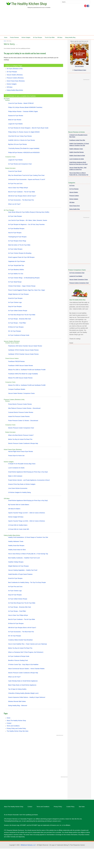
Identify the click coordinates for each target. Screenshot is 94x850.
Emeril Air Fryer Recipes (15, 299)
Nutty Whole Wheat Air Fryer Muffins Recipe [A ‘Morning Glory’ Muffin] (28, 213)
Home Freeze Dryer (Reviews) (16, 82)
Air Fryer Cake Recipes (15, 217)
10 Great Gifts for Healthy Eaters (17, 526)
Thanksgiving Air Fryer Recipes (17, 238)
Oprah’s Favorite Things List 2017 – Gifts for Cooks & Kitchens (26, 514)
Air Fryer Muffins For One (15, 275)
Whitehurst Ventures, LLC (28, 846)
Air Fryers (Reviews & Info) (15, 70)
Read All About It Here (80, 71)
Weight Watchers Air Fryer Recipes (18, 295)
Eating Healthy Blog (74, 210)
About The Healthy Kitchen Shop (16, 722)
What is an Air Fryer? (14, 205)
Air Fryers (71, 187)
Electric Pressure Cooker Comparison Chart (21, 429)
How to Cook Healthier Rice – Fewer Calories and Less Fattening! (27, 645)
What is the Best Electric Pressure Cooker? (21, 436)
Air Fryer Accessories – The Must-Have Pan (21, 201)
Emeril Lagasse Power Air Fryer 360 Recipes (21, 258)
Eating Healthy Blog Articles (15, 91)
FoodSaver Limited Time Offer (77, 141)
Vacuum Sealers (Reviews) (15, 76)
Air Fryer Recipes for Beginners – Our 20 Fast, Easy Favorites (26, 226)
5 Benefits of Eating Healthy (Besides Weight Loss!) (23, 694)
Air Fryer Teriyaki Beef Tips (16, 267)
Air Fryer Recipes (12, 73)
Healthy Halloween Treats (15, 542)
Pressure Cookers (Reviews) (15, 79)
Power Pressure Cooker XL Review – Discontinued (23, 422)
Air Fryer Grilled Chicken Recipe (17, 312)
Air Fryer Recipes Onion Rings (17, 242)
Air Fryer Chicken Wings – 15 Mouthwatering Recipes (24, 279)
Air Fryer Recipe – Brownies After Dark (19, 320)
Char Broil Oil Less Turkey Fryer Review (20, 137)
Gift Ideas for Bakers (14, 510)
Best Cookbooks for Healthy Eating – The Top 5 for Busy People (27, 584)
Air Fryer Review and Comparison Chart (20, 165)
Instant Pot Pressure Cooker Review (19, 418)
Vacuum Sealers (73, 193)
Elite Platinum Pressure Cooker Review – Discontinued (24, 409)
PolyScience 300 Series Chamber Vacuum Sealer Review (25, 347)
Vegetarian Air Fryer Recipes (16, 263)
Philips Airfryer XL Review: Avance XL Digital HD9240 (24, 133)
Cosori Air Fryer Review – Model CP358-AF (21, 104)
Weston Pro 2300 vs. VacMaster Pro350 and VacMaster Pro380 (26, 371)
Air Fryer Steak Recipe (15, 283)
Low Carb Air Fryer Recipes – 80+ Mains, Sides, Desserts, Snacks (27, 221)
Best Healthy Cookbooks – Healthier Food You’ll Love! (24, 559)
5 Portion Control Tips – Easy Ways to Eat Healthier (23, 666)
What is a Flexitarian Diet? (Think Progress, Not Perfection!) (25, 653)
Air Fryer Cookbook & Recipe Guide (18, 336)
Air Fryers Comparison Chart (76, 274)
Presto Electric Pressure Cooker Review (20, 405)
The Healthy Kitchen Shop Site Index (17, 732)
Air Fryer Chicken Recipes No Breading (19, 254)
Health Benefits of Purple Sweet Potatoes (20, 575)
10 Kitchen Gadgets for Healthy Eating (19, 494)
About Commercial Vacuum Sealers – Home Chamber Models (26, 670)
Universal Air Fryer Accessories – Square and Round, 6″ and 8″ (26, 181)
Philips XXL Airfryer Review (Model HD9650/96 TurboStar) (25, 109)
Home (5, 42)
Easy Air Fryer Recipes (15, 308)
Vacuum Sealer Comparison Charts (78, 281)
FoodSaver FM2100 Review (16, 363)
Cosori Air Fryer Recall (14, 172)
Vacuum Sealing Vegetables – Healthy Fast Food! (22, 571)
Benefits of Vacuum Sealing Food (18, 661)
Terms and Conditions (13, 727)
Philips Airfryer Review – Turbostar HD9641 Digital (23, 113)
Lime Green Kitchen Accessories (17, 489)
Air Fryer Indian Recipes (15, 250)
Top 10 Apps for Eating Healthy (17, 690)
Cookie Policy (70, 808)
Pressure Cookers (74, 197)
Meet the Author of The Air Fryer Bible (19, 246)
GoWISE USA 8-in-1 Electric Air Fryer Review (21, 141)
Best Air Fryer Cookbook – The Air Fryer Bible (21, 193)
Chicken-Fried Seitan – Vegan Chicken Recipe (21, 287)
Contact (9, 724)
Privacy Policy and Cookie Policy (16, 730)
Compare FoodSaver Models (16, 390)
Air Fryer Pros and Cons (15, 185)
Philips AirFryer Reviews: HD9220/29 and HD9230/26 (24, 154)
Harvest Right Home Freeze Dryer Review (20, 453)
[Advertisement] (47, 22)
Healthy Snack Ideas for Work (17, 551)
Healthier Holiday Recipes (15, 563)
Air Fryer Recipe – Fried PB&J (17, 324)
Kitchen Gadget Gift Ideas (15, 518)
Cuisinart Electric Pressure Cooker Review (20, 413)
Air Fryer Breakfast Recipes (16, 230)
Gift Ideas (9, 88)
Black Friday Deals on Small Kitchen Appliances (22, 686)
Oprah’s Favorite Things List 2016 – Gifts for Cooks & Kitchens (26, 522)
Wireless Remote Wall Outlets (17, 702)
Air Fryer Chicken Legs (15, 304)
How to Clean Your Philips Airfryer (18, 189)
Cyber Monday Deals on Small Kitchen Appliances (23, 682)
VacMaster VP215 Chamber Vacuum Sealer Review (23, 351)
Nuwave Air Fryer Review (15, 117)
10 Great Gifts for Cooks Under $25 (18, 530)
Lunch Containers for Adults (16, 469)
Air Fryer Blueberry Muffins (16, 271)
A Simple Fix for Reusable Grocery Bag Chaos (21, 465)
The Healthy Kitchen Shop (23, 4)
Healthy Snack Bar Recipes (16, 547)
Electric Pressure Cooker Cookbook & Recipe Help (23, 445)
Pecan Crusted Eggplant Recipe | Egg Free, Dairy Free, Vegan (26, 291)
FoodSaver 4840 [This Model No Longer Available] (23, 375)
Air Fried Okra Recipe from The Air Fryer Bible (21, 316)
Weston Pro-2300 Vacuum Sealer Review (20, 379)
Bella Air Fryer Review (14, 121)
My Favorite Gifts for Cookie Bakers (18, 506)
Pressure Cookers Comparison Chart (79, 284)
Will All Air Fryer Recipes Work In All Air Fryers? (22, 197)
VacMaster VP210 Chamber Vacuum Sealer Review (23, 355)
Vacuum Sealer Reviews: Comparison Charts (21, 395)
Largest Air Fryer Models (15, 125)
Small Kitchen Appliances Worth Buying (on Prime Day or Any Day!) (28, 473)
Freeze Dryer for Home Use (16, 457)
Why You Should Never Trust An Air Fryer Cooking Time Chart (26, 177)
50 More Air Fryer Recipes (16, 328)
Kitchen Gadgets (12, 85)
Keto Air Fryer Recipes (14, 234)
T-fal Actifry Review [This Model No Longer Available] (23, 150)
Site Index (82, 808)
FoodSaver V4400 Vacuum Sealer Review (20, 367)
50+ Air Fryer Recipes (14, 332)
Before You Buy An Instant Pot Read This (20, 440)
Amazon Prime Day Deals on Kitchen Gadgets (21, 485)
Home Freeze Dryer (74, 207)
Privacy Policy (58, 808)
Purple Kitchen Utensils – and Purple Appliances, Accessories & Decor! (29, 481)
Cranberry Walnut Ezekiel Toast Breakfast (20, 641)
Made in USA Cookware (15, 477)
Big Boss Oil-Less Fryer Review (17, 145)
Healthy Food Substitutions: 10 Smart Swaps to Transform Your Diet (28, 538)
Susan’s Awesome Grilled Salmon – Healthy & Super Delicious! (26, 698)
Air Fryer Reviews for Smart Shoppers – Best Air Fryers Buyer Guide (28, 129)
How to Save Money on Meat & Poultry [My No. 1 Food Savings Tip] (28, 555)
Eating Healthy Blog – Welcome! (17, 707)
